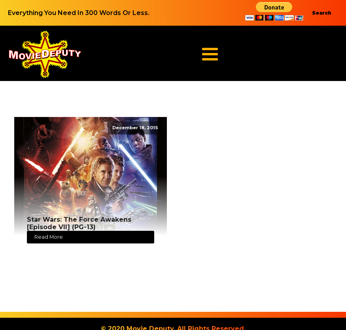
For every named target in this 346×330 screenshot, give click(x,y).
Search (321, 13)
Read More (48, 237)
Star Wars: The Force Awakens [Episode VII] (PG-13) (79, 223)
